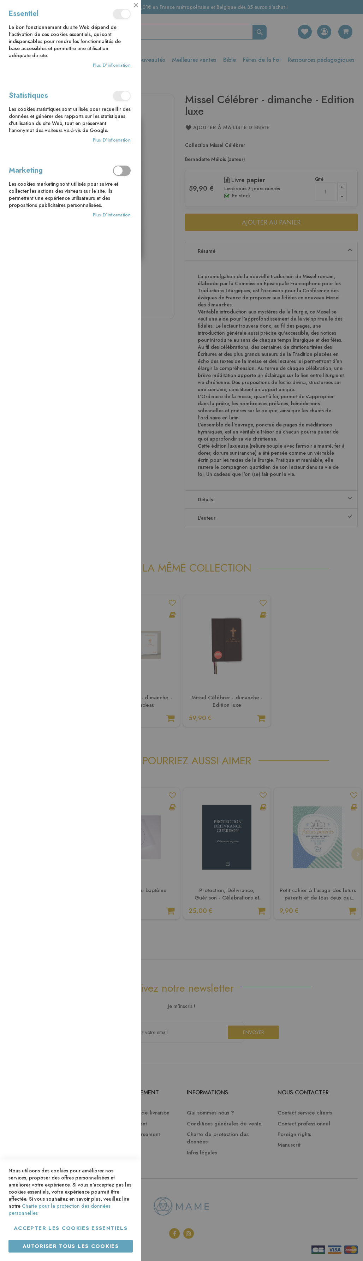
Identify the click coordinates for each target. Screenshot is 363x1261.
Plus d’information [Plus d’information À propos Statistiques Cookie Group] (112, 140)
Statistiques (122, 96)
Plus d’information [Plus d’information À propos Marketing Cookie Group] (112, 215)
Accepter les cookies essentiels (70, 1228)
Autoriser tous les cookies (71, 1246)
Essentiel (122, 14)
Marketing (122, 171)
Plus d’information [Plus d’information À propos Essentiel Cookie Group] (112, 65)
